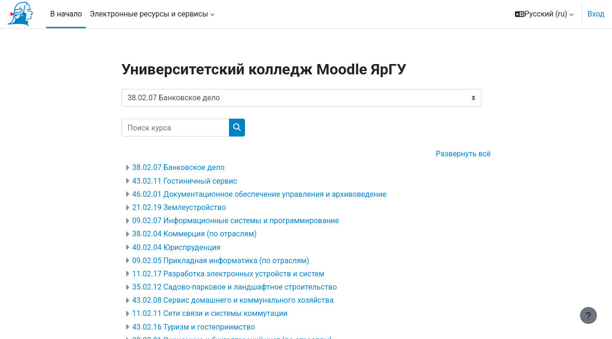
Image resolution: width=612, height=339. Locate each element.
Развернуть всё (463, 153)
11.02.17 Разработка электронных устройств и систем (228, 273)
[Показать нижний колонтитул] (588, 315)
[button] (544, 14)
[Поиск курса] (175, 128)
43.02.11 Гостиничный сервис (184, 181)
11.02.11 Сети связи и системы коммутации (210, 313)
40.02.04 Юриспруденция (176, 247)
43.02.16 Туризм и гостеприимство (193, 327)
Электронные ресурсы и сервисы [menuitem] (149, 13)
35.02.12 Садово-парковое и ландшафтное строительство (234, 286)
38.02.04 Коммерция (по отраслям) (194, 233)
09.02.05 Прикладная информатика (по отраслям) (221, 260)
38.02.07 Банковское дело (178, 167)
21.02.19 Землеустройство (179, 207)
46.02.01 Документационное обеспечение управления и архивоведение (259, 194)
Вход (596, 13)
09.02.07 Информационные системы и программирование (235, 220)
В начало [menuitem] (66, 13)
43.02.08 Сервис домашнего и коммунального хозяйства (233, 300)
